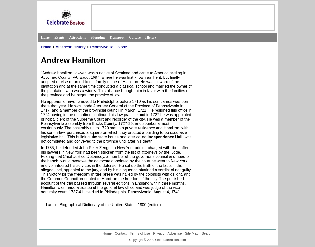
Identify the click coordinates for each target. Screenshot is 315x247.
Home (45, 37)
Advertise (174, 233)
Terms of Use (140, 233)
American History (71, 47)
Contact (120, 233)
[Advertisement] (182, 17)
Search (207, 233)
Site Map (191, 233)
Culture (135, 37)
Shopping (98, 37)
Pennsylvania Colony (108, 47)
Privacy (158, 233)
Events (59, 37)
